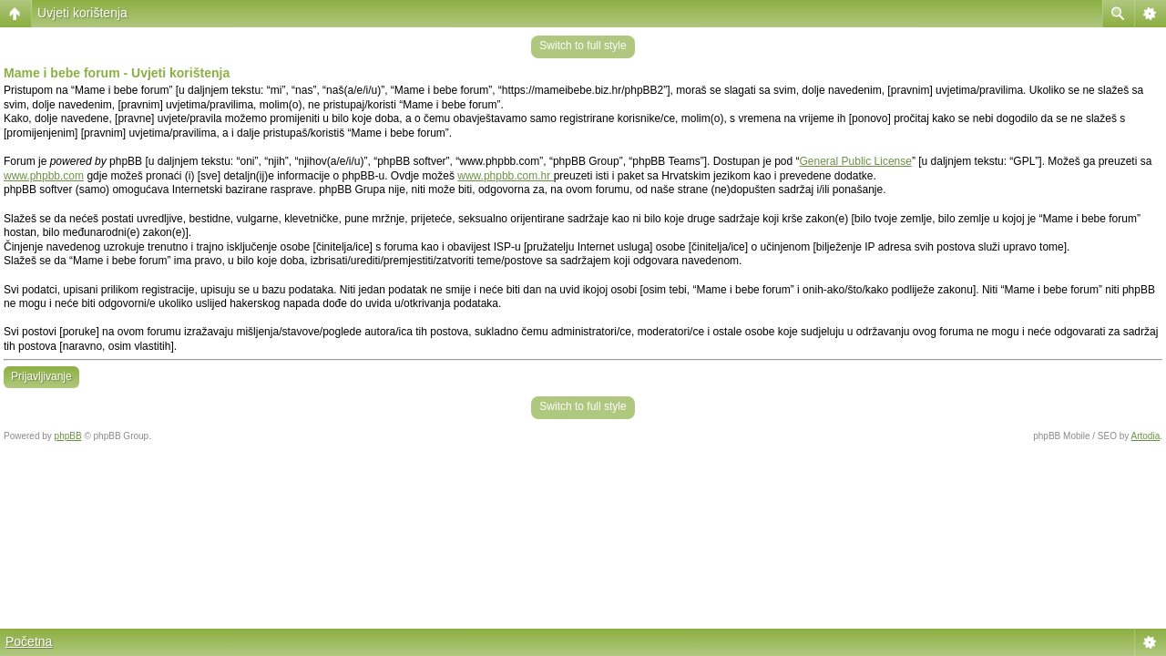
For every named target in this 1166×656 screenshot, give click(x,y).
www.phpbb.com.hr (505, 175)
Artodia (1146, 436)
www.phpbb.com (44, 175)
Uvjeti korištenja (82, 12)
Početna (28, 641)
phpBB (68, 436)
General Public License (856, 161)
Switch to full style (582, 45)
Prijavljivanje (41, 376)
